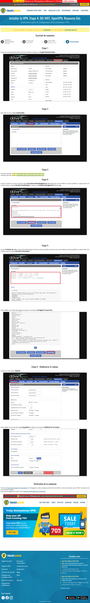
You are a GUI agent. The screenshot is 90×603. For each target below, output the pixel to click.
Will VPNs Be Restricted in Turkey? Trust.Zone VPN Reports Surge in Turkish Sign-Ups (75, 565)
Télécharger (66, 11)
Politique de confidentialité (6, 576)
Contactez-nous (22, 566)
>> (70, 1)
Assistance (84, 11)
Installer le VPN (54, 11)
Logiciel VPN (5, 566)
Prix (45, 11)
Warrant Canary (7, 580)
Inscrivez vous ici (71, 30)
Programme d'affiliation (5, 584)
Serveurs (75, 11)
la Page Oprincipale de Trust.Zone (16, 488)
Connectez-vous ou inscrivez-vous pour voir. (30, 173)
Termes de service (8, 572)
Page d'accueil (6, 561)
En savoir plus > (66, 588)
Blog (18, 572)
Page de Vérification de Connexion (34, 491)
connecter (47, 30)
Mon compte (84, 4)
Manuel (19, 580)
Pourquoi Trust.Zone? (34, 11)
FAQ (18, 575)
